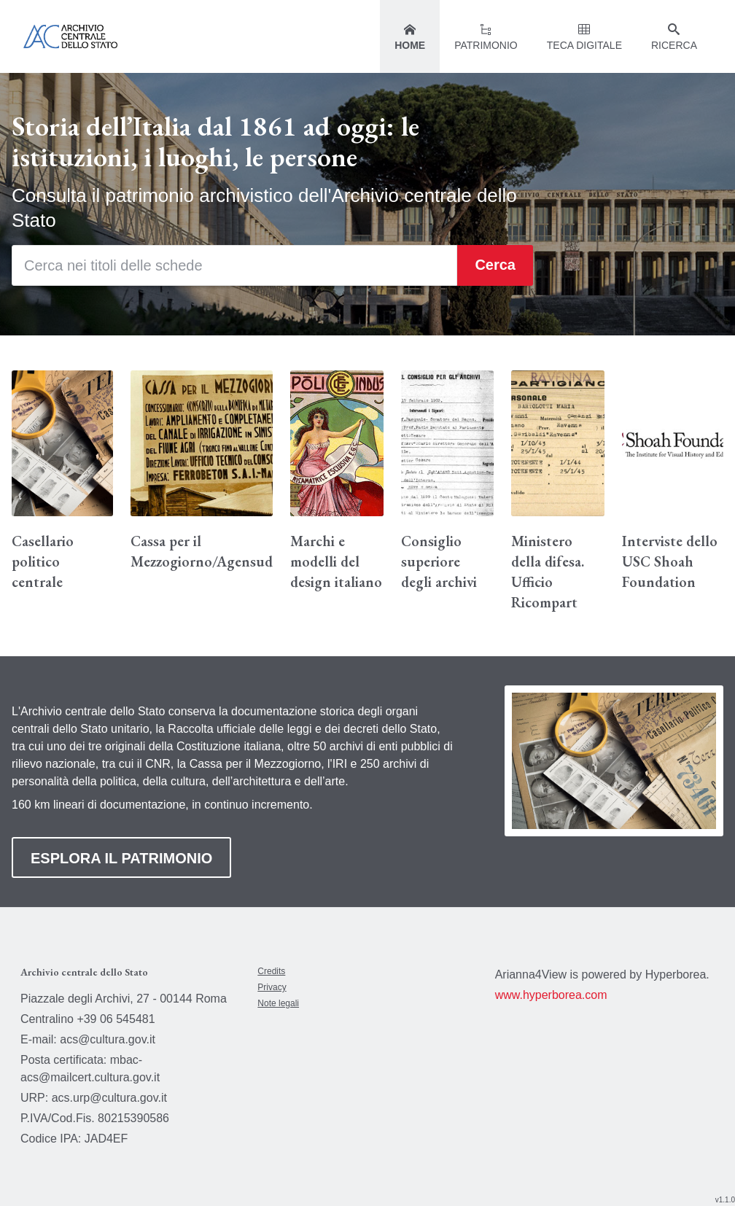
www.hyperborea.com (551, 995)
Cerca (495, 265)
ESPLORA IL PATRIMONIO (121, 858)
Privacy (271, 987)
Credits (271, 971)
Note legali (278, 1003)
